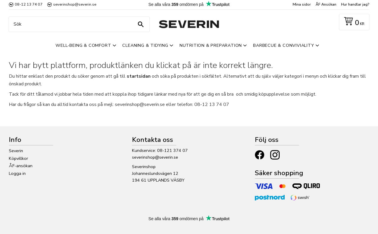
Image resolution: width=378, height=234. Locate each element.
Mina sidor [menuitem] (302, 4)
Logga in (17, 173)
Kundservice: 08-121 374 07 (160, 150)
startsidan (139, 76)
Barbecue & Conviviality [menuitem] (283, 45)
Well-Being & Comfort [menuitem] (83, 45)
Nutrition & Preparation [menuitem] (211, 45)
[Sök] (140, 24)
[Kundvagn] (353, 22)
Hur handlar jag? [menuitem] (355, 4)
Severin (16, 151)
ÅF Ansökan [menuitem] (326, 4)
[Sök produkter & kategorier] (77, 24)
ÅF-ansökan (20, 166)
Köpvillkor (18, 158)
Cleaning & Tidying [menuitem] (145, 45)
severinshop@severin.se (155, 157)
